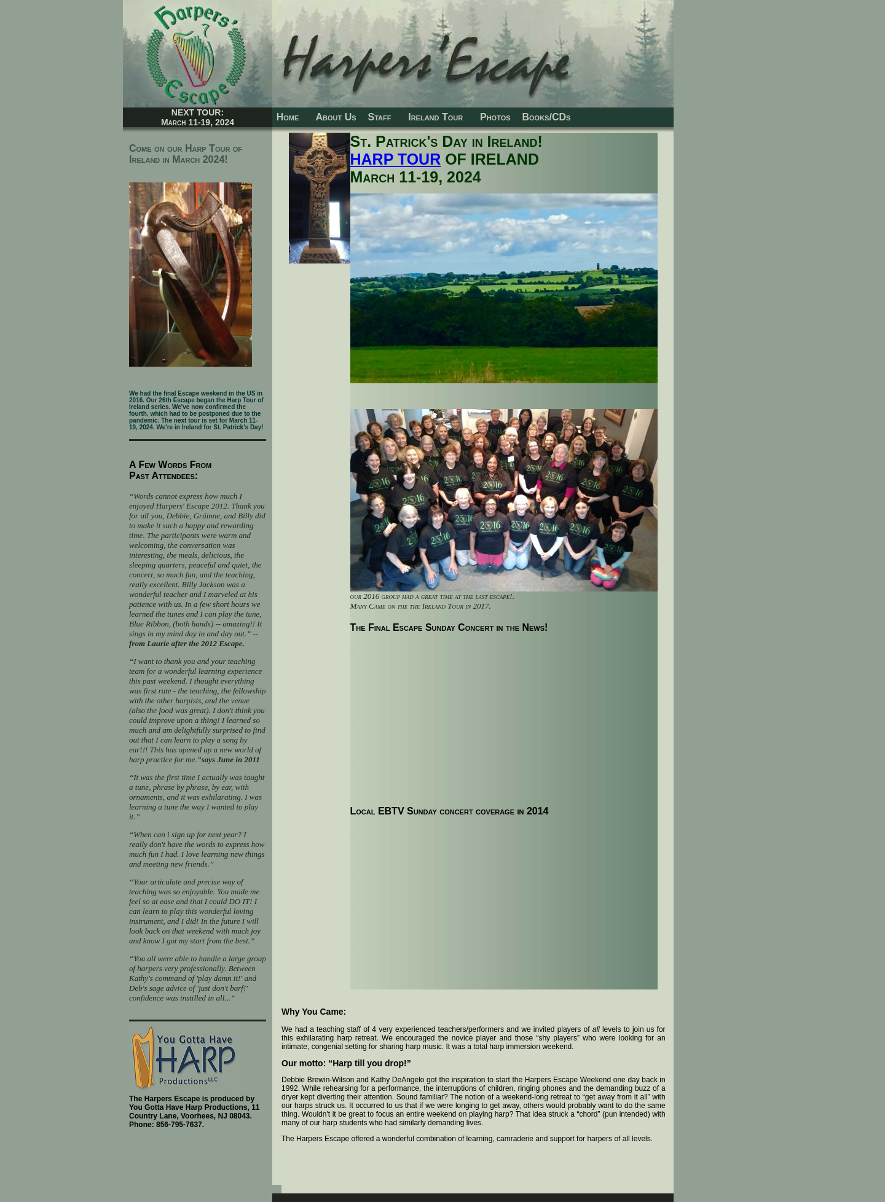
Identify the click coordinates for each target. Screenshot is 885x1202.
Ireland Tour (435, 117)
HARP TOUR (395, 159)
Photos (495, 117)
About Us (333, 117)
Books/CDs (546, 117)
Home (291, 117)
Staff (380, 117)
